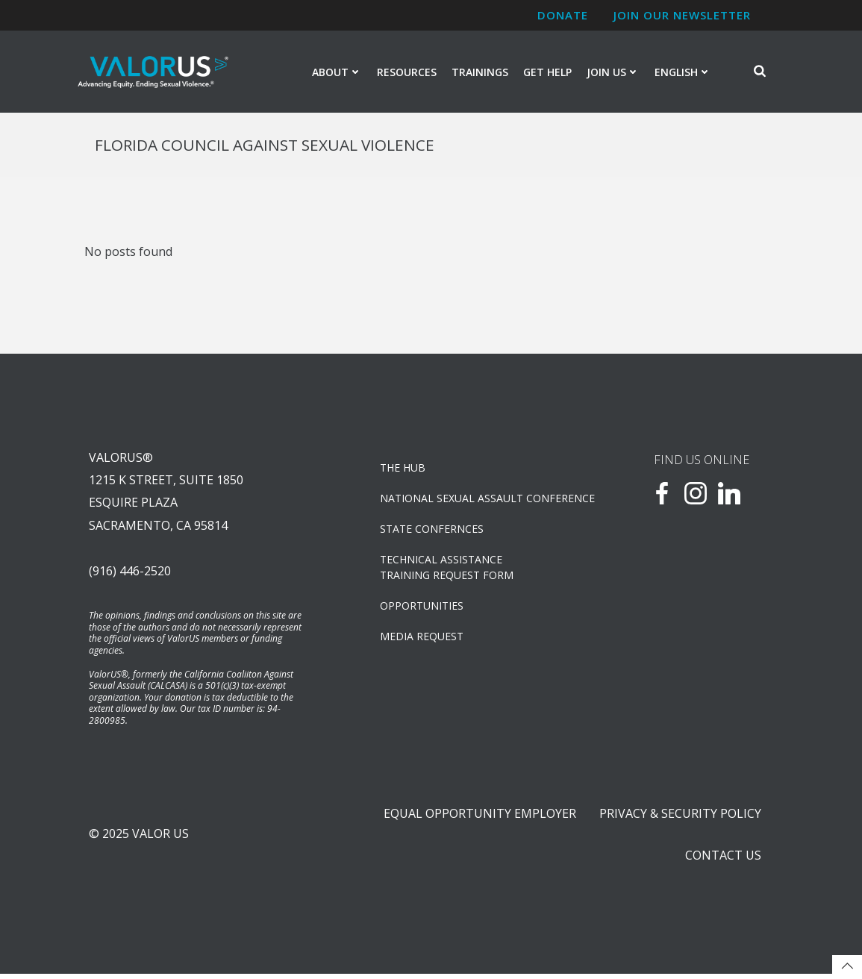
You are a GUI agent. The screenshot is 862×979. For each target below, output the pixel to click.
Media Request (421, 638)
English (683, 72)
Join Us (613, 72)
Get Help (547, 72)
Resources (407, 72)
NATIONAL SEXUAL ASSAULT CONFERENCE (471, 500)
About (337, 72)
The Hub (402, 470)
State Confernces (432, 531)
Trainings (480, 72)
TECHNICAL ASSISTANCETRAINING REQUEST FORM (446, 569)
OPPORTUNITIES (421, 608)
